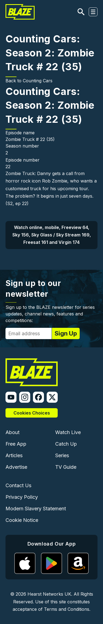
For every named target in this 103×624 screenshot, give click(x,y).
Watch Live (68, 432)
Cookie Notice (21, 520)
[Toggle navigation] (93, 11)
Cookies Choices (31, 413)
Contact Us (18, 485)
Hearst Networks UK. (49, 594)
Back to (14, 80)
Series (62, 455)
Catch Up (66, 444)
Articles (14, 455)
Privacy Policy (21, 497)
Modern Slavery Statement (35, 508)
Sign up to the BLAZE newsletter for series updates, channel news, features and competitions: (50, 313)
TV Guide (65, 467)
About (12, 432)
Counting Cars (37, 80)
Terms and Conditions (66, 609)
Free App (15, 444)
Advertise (16, 467)
